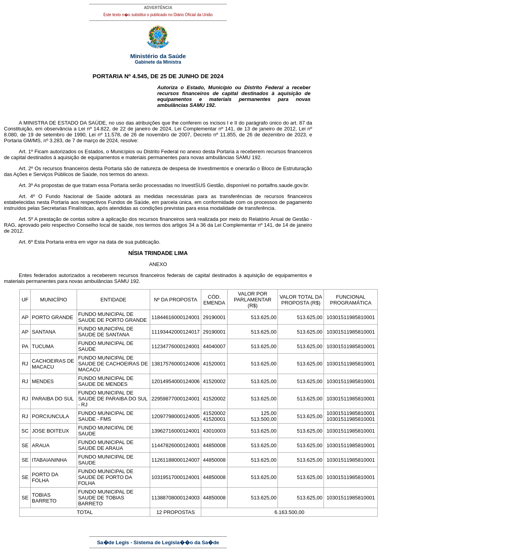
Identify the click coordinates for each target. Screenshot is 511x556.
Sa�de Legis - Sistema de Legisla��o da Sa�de (158, 542)
